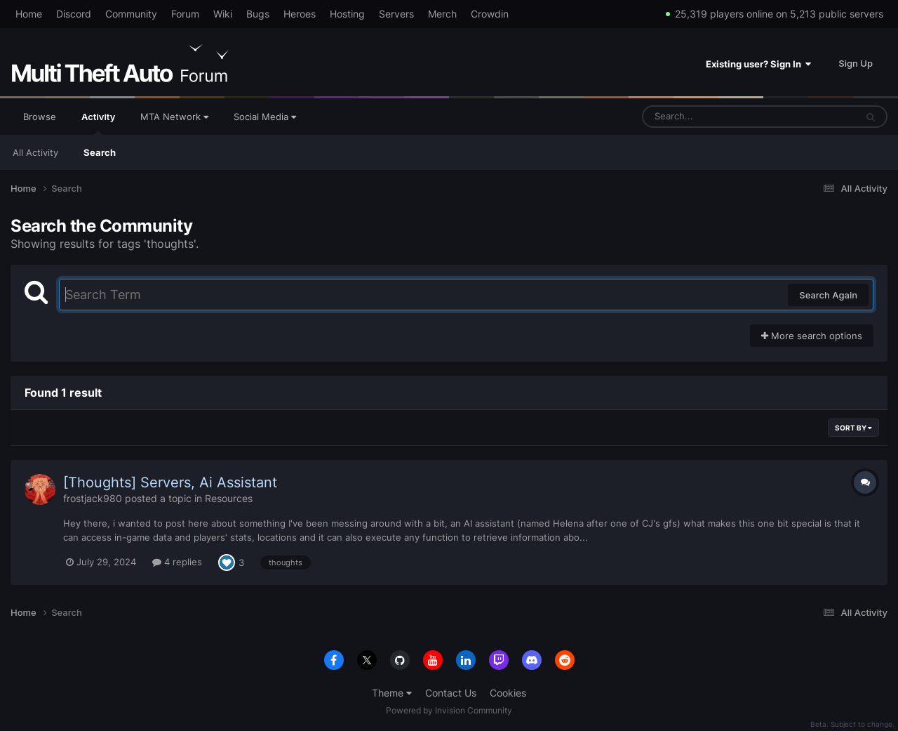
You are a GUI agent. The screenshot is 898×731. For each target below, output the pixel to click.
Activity (98, 123)
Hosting (347, 14)
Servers (396, 14)
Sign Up (855, 63)
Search (99, 152)
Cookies (508, 693)
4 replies (177, 561)
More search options (811, 335)
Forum (185, 14)
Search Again (828, 295)
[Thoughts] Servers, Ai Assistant (170, 482)
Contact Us (450, 693)
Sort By (853, 427)
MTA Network (174, 116)
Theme (392, 693)
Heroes (299, 14)
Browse (39, 116)
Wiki (222, 14)
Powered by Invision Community (449, 710)
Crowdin (490, 14)
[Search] (712, 116)
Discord (73, 14)
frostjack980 (92, 498)
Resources (229, 498)
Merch (442, 14)
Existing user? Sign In (758, 64)
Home (28, 14)
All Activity (35, 152)
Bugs (257, 14)
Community (131, 14)
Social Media (265, 116)
